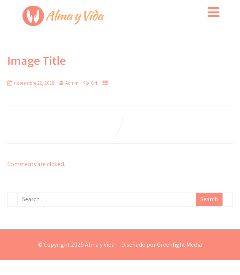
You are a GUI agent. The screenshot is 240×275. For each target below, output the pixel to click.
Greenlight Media (179, 245)
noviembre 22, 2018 (34, 83)
